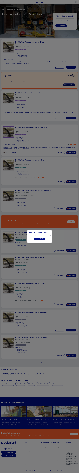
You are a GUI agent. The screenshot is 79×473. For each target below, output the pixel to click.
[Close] (50, 232)
